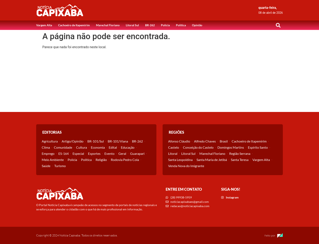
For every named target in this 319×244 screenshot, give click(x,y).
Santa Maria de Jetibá (211, 160)
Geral (122, 153)
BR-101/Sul (95, 141)
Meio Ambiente (53, 160)
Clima (46, 147)
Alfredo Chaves (205, 141)
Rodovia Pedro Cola (125, 160)
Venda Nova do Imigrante (186, 166)
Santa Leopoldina (180, 160)
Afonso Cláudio (179, 141)
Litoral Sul (132, 25)
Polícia (165, 25)
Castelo (173, 147)
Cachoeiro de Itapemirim (74, 25)
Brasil (224, 141)
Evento (109, 153)
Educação (127, 147)
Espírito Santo (258, 147)
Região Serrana (239, 153)
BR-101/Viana (118, 141)
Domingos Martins (230, 147)
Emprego (48, 153)
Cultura (81, 147)
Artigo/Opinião (72, 141)
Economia (98, 147)
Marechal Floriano (108, 25)
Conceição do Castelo (198, 147)
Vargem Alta (44, 25)
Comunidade (63, 147)
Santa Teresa (239, 160)
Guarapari (137, 153)
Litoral (172, 153)
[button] (278, 25)
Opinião (197, 25)
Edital (113, 147)
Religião (101, 160)
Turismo (60, 166)
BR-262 (150, 25)
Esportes (94, 153)
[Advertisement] (159, 81)
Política (181, 25)
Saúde (46, 166)
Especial (78, 153)
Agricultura (50, 141)
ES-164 (63, 153)
